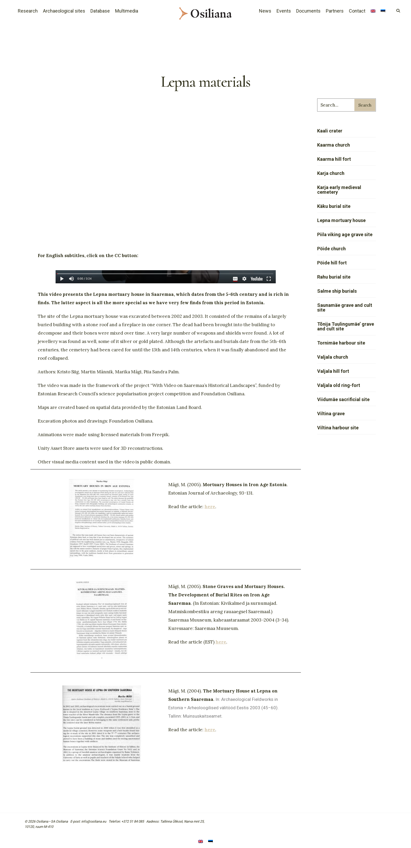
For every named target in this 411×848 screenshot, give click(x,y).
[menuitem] (373, 11)
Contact (357, 11)
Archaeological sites (64, 11)
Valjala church (332, 357)
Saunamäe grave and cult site (344, 307)
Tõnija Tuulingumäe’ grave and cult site (345, 326)
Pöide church (331, 248)
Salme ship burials (337, 291)
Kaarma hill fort (334, 159)
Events (284, 11)
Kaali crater (329, 131)
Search (364, 105)
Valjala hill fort (333, 371)
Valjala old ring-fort (338, 385)
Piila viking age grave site (344, 234)
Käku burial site (333, 206)
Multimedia (126, 11)
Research (28, 11)
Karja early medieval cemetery (339, 190)
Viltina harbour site (338, 427)
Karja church (330, 173)
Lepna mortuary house (341, 220)
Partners (335, 11)
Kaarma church (333, 145)
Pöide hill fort (332, 262)
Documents (308, 11)
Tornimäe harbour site (341, 343)
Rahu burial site (333, 277)
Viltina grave (331, 413)
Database (100, 11)
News (265, 11)
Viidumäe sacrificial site (343, 399)
